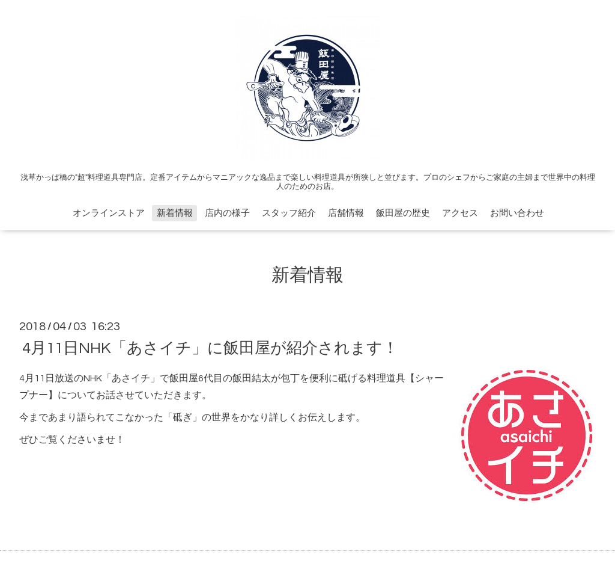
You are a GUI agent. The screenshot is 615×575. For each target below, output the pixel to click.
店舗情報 (346, 213)
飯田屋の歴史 (403, 213)
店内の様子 (227, 213)
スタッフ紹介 (289, 213)
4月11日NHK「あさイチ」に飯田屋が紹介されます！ (210, 347)
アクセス (460, 213)
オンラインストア (109, 213)
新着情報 (175, 213)
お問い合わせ (517, 213)
